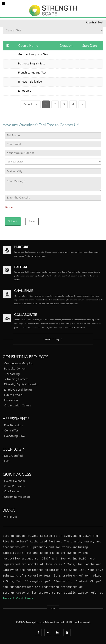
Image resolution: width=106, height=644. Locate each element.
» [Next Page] (82, 104)
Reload (10, 207)
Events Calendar (14, 481)
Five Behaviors (13, 425)
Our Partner (11, 491)
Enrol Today (53, 339)
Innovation (11, 400)
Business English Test (31, 63)
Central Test (11, 430)
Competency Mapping (18, 363)
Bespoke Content (15, 368)
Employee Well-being (18, 389)
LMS (7, 461)
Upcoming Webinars (17, 496)
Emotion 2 (24, 90)
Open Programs (14, 486)
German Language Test (33, 54)
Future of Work (13, 394)
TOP (53, 608)
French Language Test (32, 72)
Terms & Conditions (18, 598)
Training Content (17, 379)
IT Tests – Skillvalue (30, 81)
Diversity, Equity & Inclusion (21, 384)
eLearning (13, 374)
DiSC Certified (13, 455)
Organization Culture (17, 405)
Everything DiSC (15, 436)
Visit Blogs (10, 516)
